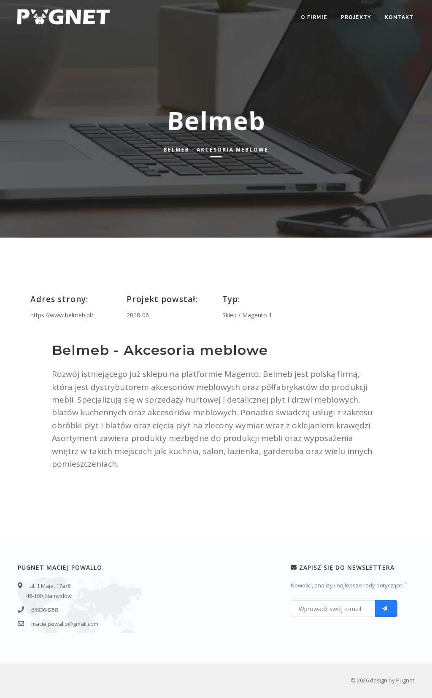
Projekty (356, 17)
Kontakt (399, 17)
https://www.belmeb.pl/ (61, 315)
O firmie (314, 17)
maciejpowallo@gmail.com (64, 624)
